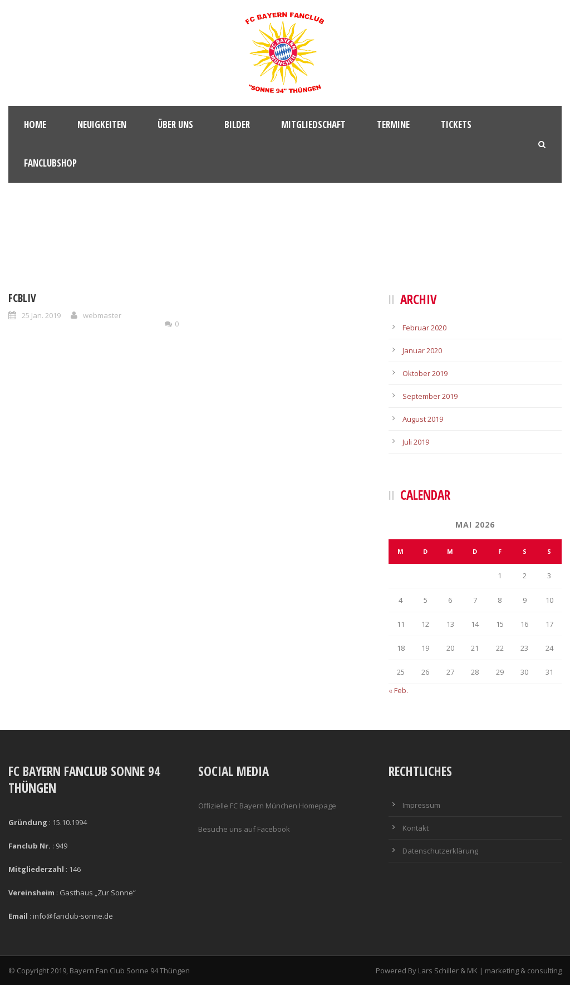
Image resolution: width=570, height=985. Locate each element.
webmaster (102, 315)
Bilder (237, 124)
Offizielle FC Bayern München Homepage (267, 806)
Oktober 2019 (425, 373)
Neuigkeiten (101, 124)
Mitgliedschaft (313, 124)
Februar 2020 (424, 328)
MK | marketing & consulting (514, 971)
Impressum (421, 805)
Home (35, 124)
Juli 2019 (415, 442)
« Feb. (398, 690)
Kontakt (415, 828)
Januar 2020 (422, 350)
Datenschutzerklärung (440, 851)
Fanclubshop (50, 163)
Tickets (456, 124)
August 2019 (422, 419)
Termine (393, 124)
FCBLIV (22, 298)
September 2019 (430, 396)
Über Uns (175, 124)
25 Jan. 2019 (41, 315)
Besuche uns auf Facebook (244, 829)
